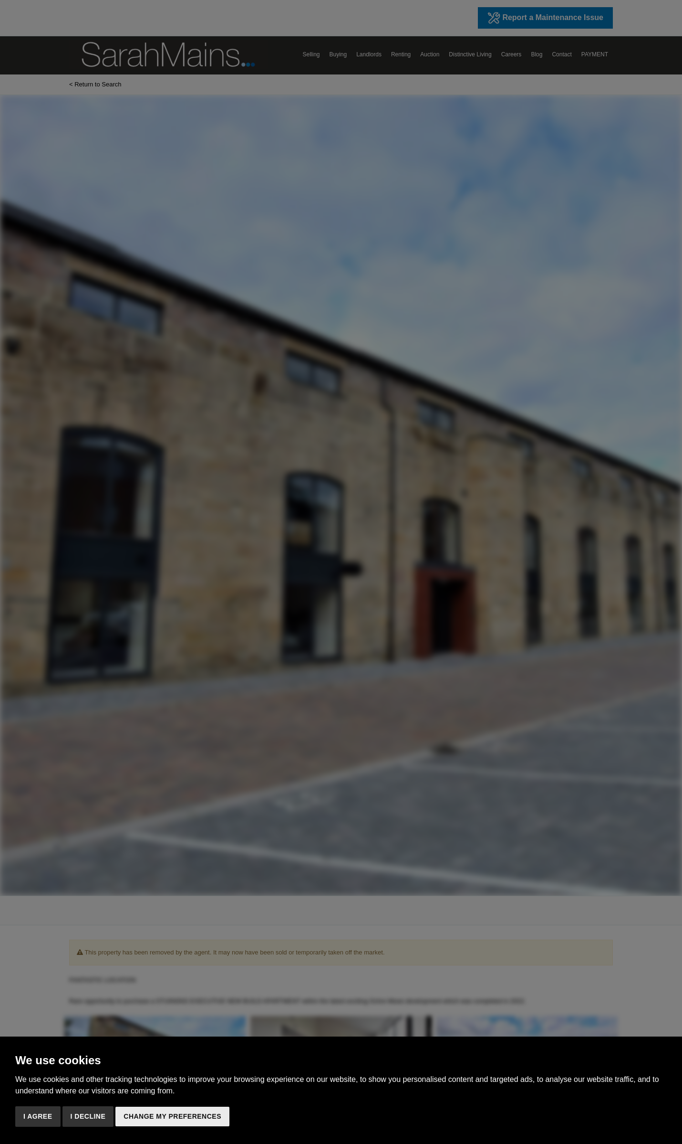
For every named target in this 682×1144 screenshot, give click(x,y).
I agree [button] (37, 1116)
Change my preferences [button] (172, 1116)
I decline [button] (88, 1116)
